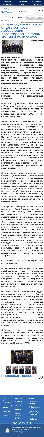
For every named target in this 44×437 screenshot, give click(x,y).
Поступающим (22, 1)
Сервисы (39, 17)
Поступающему (7, 405)
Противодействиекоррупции (20, 404)
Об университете (7, 399)
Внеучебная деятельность (7, 412)
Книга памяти (37, 4)
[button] (22, 377)
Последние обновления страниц (18, 417)
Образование (7, 402)
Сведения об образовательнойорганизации (19, 400)
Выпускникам (7, 4)
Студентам (7, 1)
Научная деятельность (7, 408)
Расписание (30, 17)
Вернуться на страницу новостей (32, 22)
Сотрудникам (36, 1)
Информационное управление (20, 412)
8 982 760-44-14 (33, 419)
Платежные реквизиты (18, 408)
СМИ (22, 4)
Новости (5, 415)
